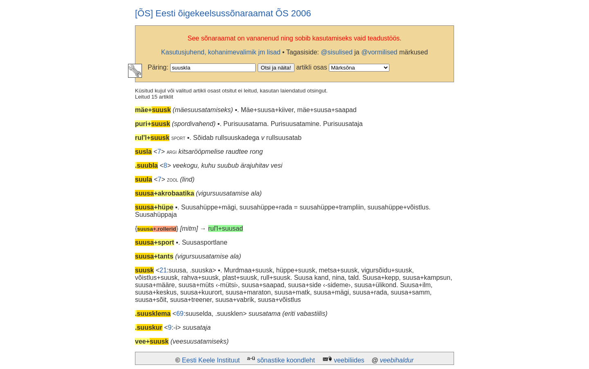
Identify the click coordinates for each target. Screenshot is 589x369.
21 (163, 270)
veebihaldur (397, 360)
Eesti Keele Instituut (211, 360)
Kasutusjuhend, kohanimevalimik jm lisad (221, 52)
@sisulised (337, 52)
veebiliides (349, 360)
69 (180, 313)
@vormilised (379, 52)
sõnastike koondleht (286, 360)
